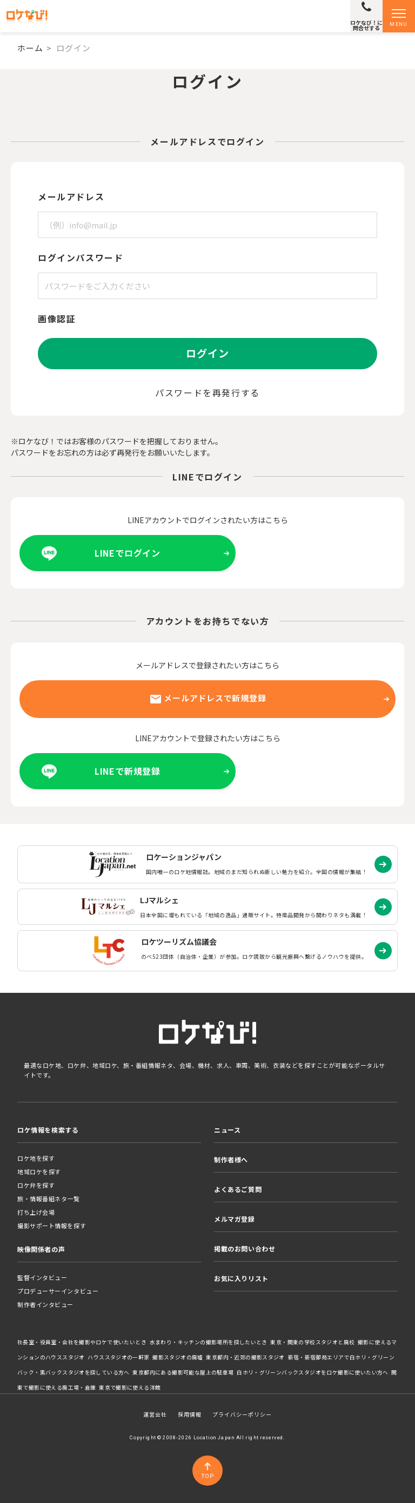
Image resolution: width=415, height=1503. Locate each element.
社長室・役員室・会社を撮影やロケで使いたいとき (81, 1342)
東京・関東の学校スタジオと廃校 (312, 1342)
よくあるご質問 (238, 1189)
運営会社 (155, 1414)
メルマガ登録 (234, 1218)
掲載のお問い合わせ (244, 1248)
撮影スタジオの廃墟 (177, 1357)
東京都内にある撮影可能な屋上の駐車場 (182, 1372)
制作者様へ (231, 1159)
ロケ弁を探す (36, 1185)
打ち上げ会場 (36, 1212)
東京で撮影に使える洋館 (129, 1387)
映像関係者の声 (41, 1249)
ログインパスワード (80, 257)
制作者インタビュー (45, 1304)
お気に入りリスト (241, 1278)
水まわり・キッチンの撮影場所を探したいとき (208, 1342)
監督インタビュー (42, 1277)
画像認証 (57, 318)
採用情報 (190, 1414)
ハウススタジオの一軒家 (118, 1357)
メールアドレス (71, 196)
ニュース (227, 1129)
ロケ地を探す (36, 1158)
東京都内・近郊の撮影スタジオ (245, 1357)
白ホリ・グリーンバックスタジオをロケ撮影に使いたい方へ (313, 1372)
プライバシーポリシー (242, 1414)
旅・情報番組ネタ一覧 (48, 1198)
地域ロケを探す (39, 1171)
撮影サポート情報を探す (51, 1225)
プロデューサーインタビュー (57, 1291)
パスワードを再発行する (207, 392)
